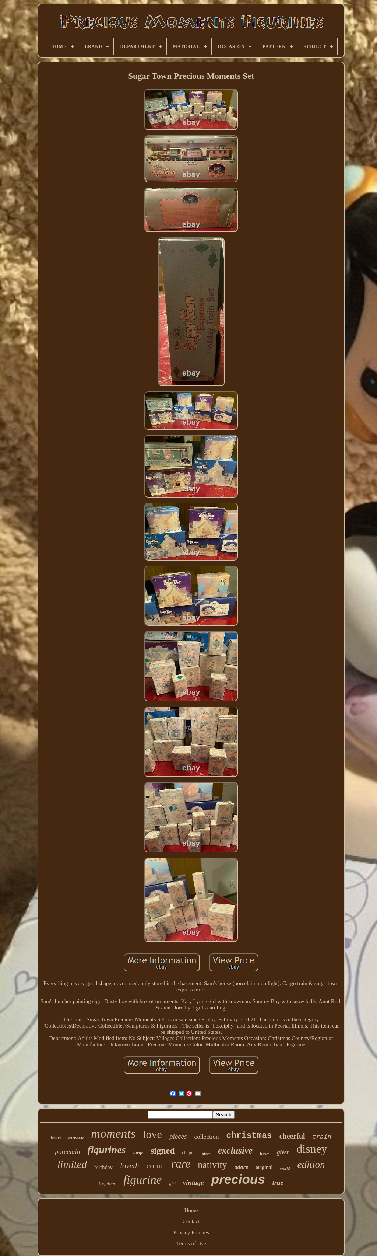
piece (206, 1153)
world (285, 1168)
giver (283, 1152)
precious (238, 1179)
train (322, 1137)
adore (241, 1167)
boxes (264, 1153)
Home (191, 1210)
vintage (193, 1182)
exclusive (235, 1150)
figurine (142, 1179)
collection (206, 1136)
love (152, 1134)
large (138, 1152)
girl (172, 1183)
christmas (249, 1136)
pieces (178, 1136)
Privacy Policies (191, 1232)
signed (163, 1150)
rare (180, 1163)
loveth (129, 1165)
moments (113, 1133)
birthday (103, 1167)
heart (56, 1137)
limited (72, 1164)
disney (311, 1148)
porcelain (67, 1151)
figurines (107, 1149)
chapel (188, 1152)
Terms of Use (191, 1243)
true (277, 1182)
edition (311, 1164)
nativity (212, 1164)
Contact (191, 1221)
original (264, 1167)
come (155, 1165)
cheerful (292, 1136)
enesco (76, 1137)
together (107, 1183)
